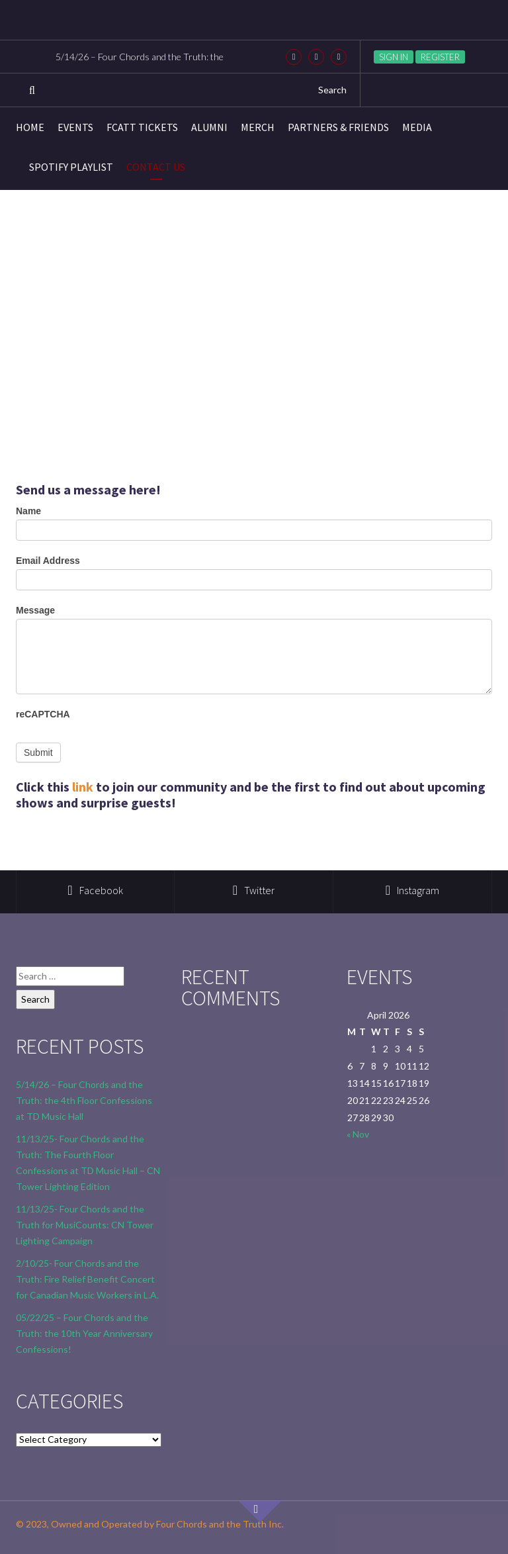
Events (75, 127)
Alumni (209, 127)
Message (35, 610)
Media (417, 127)
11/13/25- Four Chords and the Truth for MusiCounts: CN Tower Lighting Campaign (84, 1224)
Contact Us (155, 166)
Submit (38, 752)
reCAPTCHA (43, 714)
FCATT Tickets (142, 127)
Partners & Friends (338, 127)
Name (28, 511)
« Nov (358, 1134)
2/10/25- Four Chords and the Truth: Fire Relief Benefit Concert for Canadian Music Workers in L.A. (87, 1279)
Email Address (48, 560)
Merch (258, 127)
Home (30, 127)
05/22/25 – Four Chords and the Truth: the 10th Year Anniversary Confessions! (84, 1333)
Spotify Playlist (71, 166)
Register (440, 57)
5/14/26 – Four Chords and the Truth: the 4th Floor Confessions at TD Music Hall (84, 1100)
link (82, 786)
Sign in (393, 57)
